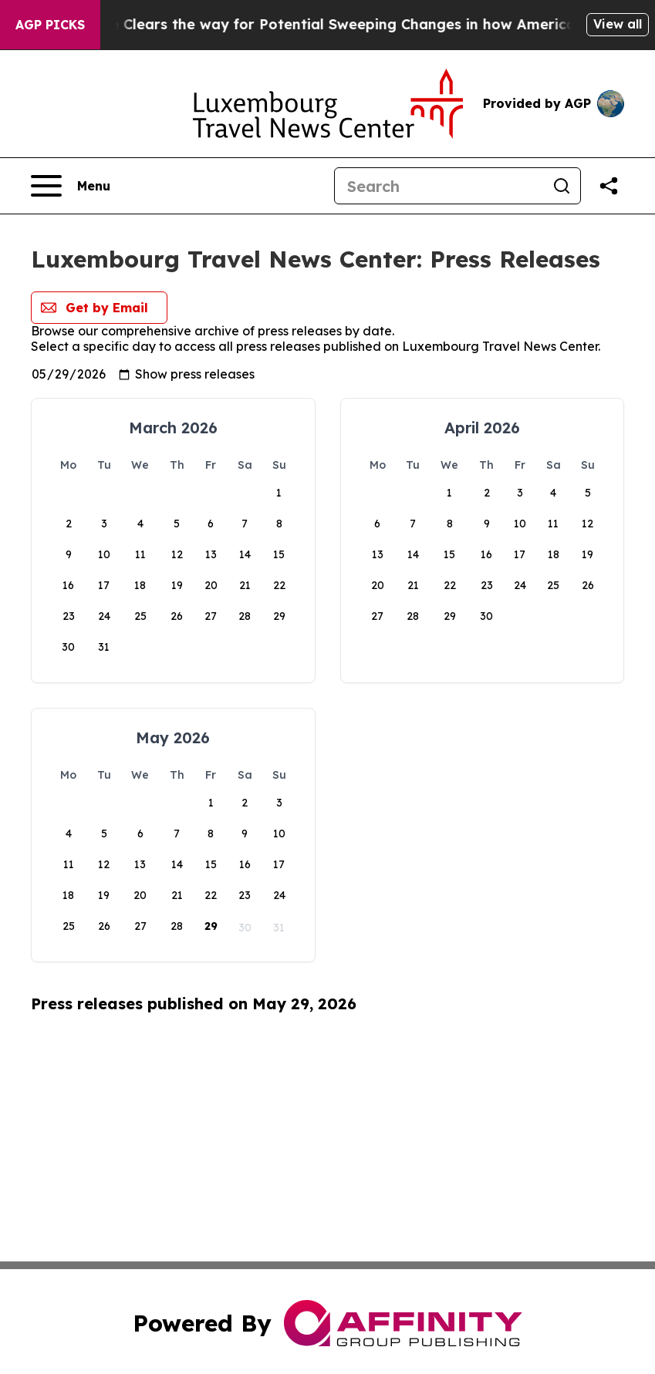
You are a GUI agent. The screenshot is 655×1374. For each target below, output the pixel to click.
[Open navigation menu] (70, 185)
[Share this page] (608, 185)
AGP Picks (50, 24)
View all (617, 24)
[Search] (439, 186)
